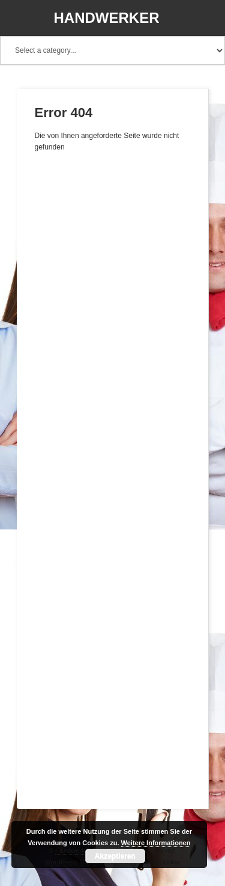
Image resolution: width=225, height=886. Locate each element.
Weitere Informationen (156, 842)
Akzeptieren (115, 856)
